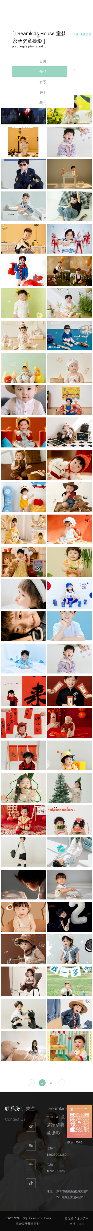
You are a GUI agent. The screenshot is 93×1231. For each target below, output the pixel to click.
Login (80, 1224)
